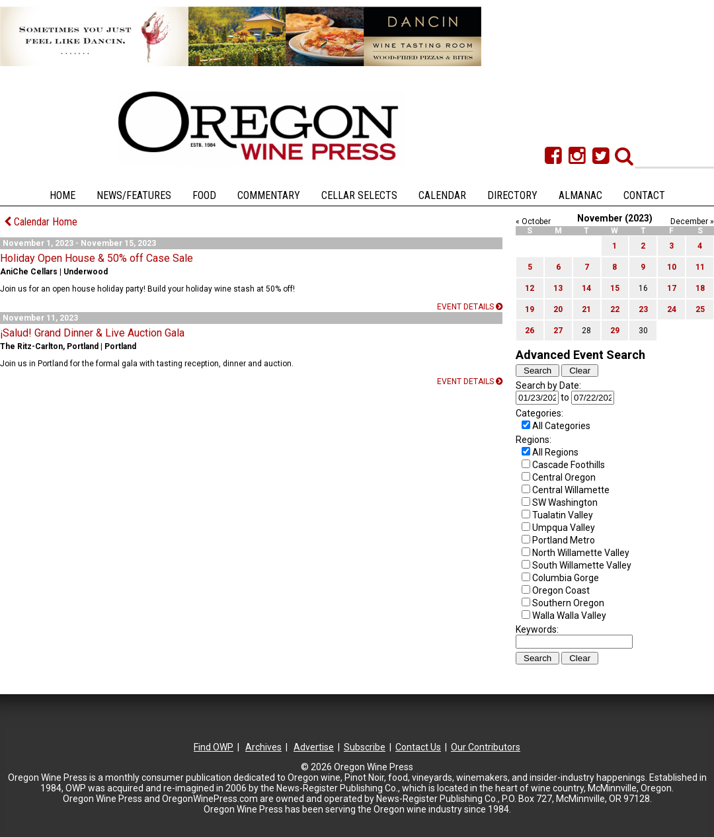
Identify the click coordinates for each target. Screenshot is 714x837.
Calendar (442, 195)
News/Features (134, 195)
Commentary (268, 195)
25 (700, 309)
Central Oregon (564, 477)
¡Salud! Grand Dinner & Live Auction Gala (92, 333)
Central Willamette (571, 490)
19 (529, 309)
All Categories (561, 425)
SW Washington (565, 502)
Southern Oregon (568, 603)
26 (529, 330)
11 (700, 267)
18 (700, 288)
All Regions (555, 452)
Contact (644, 195)
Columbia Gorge (565, 578)
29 (614, 330)
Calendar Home (40, 222)
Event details (469, 306)
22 (614, 309)
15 (614, 288)
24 (671, 309)
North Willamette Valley (580, 552)
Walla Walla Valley (569, 615)
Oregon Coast (561, 590)
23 (643, 309)
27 (558, 330)
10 (671, 267)
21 (586, 309)
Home (62, 195)
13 (558, 288)
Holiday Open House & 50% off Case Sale (96, 258)
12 (529, 288)
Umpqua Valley (563, 527)
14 (586, 288)
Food (204, 195)
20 (558, 309)
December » (692, 221)
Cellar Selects (359, 195)
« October (533, 221)
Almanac (580, 195)
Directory (512, 195)
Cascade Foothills (568, 464)
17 (671, 288)
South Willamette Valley (581, 565)
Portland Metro (563, 540)
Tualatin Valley (562, 515)
